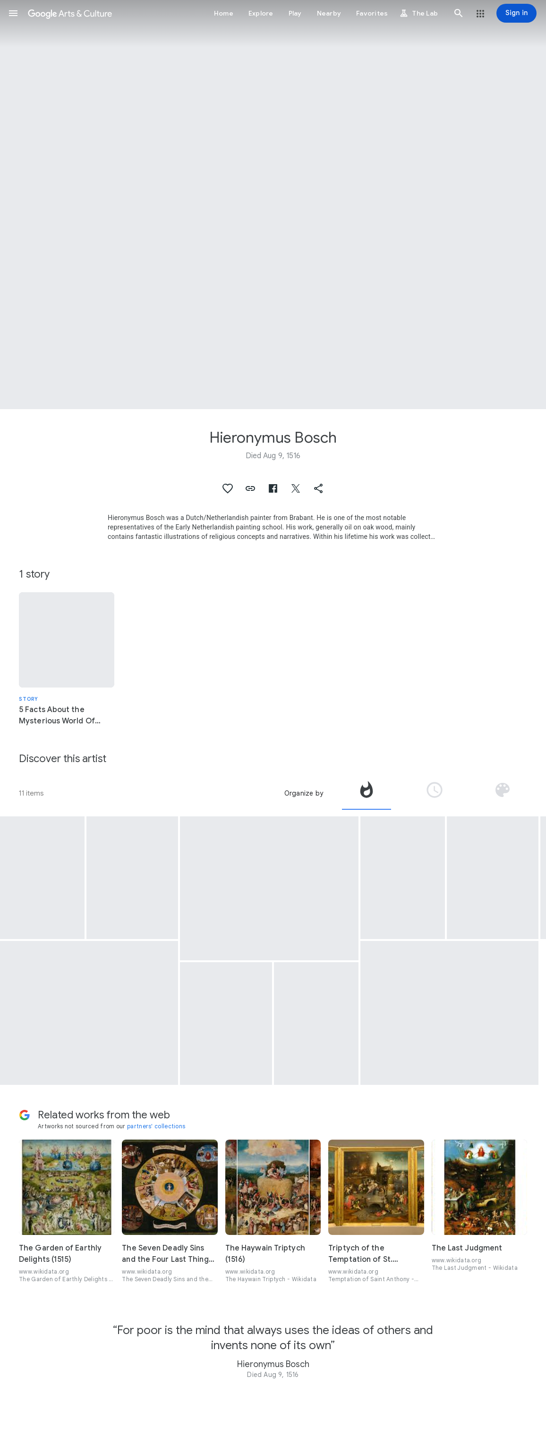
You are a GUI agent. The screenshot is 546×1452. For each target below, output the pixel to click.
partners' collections (156, 1126)
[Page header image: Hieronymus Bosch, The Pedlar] (273, 204)
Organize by (303, 793)
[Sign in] (516, 13)
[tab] (366, 793)
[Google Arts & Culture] (69, 13)
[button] (13, 13)
